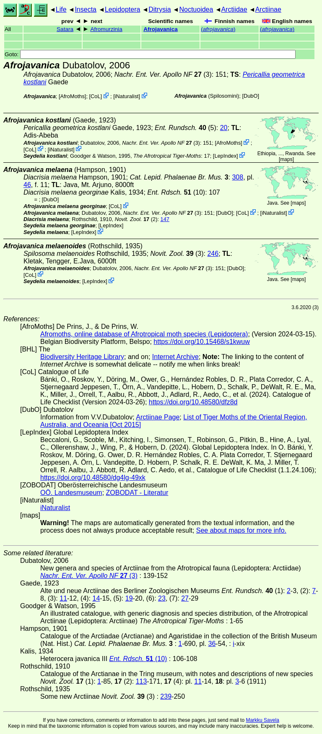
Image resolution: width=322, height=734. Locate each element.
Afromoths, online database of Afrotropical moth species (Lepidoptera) (144, 334)
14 (96, 598)
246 (212, 253)
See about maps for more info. (241, 530)
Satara (65, 29)
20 (224, 127)
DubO (250, 96)
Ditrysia (159, 9)
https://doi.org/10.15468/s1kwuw (201, 341)
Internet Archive (175, 356)
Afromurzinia (106, 29)
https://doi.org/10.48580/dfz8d (193, 402)
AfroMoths (72, 96)
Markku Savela (262, 720)
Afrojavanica (160, 29)
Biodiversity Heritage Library (82, 356)
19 (129, 598)
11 (63, 598)
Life (61, 9)
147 (165, 219)
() (218, 29)
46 (27, 184)
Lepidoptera (122, 9)
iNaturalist (127, 96)
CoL (95, 96)
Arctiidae (234, 9)
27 (185, 598)
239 (165, 696)
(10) (176, 192)
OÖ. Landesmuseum (71, 492)
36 (212, 643)
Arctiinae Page (157, 417)
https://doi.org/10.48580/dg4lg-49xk (92, 477)
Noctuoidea (196, 9)
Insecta (85, 9)
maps (286, 159)
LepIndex (225, 156)
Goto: (150, 54)
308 (237, 177)
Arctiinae (268, 9)
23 (162, 598)
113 (141, 681)
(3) (163, 74)
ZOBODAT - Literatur (137, 492)
